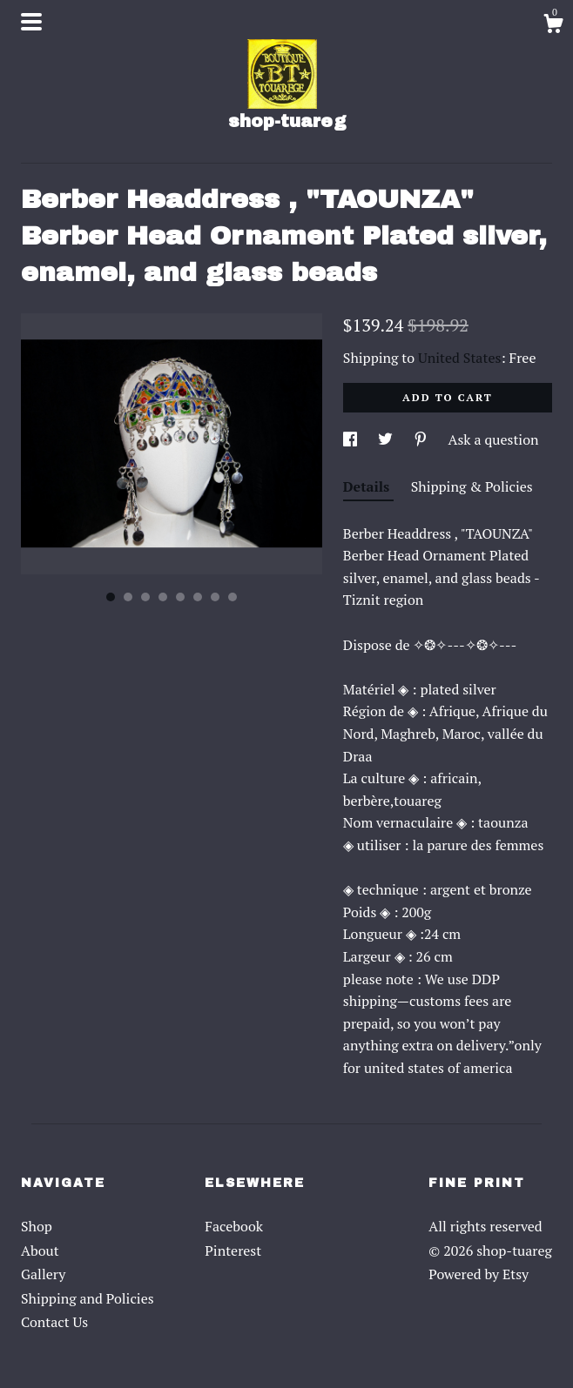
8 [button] (232, 597)
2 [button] (128, 597)
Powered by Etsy (478, 1274)
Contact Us (54, 1321)
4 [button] (162, 597)
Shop (36, 1226)
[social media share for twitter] (387, 439)
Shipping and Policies (87, 1298)
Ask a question (493, 439)
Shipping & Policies (472, 486)
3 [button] (145, 597)
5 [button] (180, 597)
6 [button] (197, 597)
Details (368, 486)
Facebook (234, 1226)
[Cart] (553, 26)
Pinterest (233, 1250)
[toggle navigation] (31, 21)
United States (459, 357)
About (40, 1250)
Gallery (43, 1274)
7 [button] (215, 597)
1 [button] (110, 597)
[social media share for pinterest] (422, 439)
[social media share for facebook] (352, 439)
